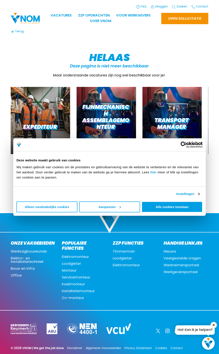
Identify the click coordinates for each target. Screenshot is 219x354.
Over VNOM (100, 21)
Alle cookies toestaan (172, 207)
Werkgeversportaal (181, 272)
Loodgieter (71, 264)
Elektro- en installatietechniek (27, 260)
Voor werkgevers (133, 15)
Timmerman (124, 251)
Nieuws (170, 251)
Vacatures (61, 15)
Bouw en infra (23, 269)
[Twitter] (158, 331)
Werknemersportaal (181, 265)
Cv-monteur (73, 298)
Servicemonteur (76, 277)
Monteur (69, 270)
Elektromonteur (75, 257)
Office (16, 275)
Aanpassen (110, 207)
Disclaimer (74, 348)
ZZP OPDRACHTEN (94, 15)
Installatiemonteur (78, 291)
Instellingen (185, 194)
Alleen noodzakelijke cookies (47, 207)
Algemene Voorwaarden (103, 348)
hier (153, 172)
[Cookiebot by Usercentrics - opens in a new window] (184, 144)
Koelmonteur (73, 284)
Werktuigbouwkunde (29, 251)
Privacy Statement (138, 348)
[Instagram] (167, 331)
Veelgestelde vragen (182, 258)
